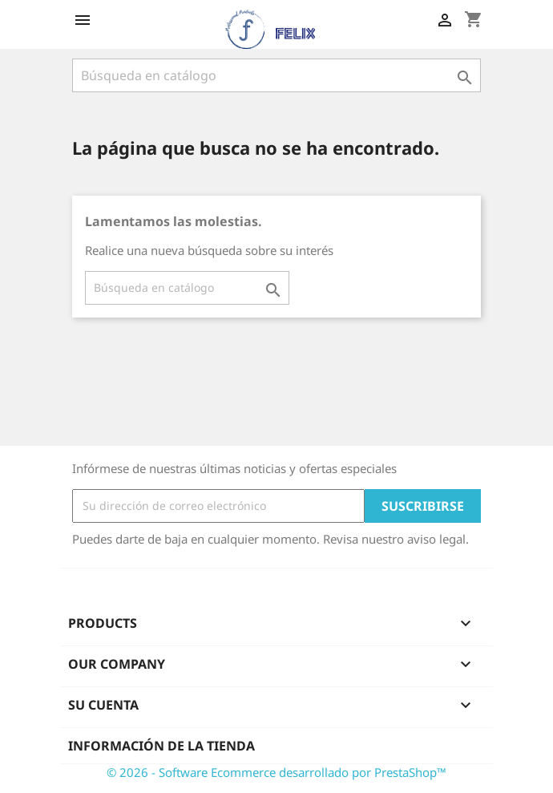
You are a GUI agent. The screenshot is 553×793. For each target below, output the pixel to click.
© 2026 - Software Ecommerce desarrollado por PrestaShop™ (276, 772)
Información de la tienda (161, 746)
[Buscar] (276, 75)
